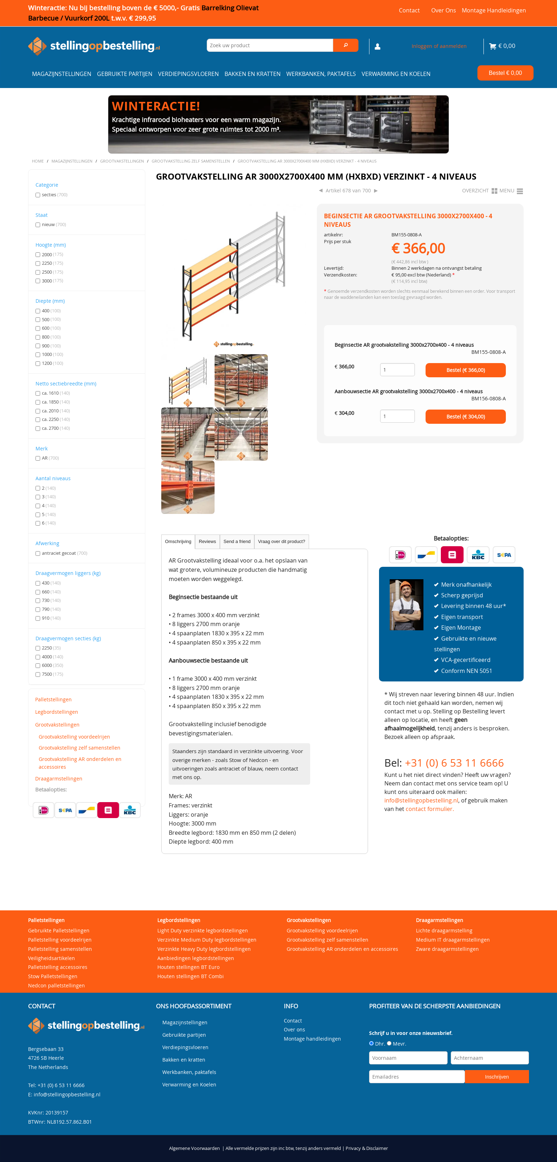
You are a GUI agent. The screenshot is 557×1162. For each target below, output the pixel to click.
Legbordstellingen (56, 711)
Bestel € (505, 73)
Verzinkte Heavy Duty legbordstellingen (204, 949)
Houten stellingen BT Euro (188, 967)
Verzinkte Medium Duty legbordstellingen (206, 939)
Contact (409, 10)
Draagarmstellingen (58, 778)
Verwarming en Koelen (396, 74)
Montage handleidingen (494, 10)
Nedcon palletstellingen (56, 985)
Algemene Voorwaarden (194, 1148)
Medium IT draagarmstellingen (453, 939)
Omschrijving (178, 541)
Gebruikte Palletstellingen (59, 930)
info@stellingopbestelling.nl (421, 800)
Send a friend (236, 541)
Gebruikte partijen (124, 74)
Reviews (207, 541)
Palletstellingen (53, 699)
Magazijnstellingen (61, 74)
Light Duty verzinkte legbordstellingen (202, 930)
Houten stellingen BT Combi (190, 976)
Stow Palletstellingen (52, 976)
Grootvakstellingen (57, 724)
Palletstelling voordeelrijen (60, 939)
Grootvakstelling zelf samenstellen (79, 747)
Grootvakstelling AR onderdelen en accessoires (80, 763)
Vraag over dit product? (281, 541)
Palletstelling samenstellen (60, 949)
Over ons (443, 10)
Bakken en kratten (253, 74)
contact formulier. (430, 809)
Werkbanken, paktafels (321, 74)
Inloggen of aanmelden (439, 46)
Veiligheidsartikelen (51, 958)
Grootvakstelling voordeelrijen (74, 736)
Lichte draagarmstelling (444, 930)
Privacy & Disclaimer (367, 1148)
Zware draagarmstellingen (447, 949)
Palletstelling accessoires (57, 967)
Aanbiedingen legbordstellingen (195, 958)
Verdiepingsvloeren (188, 74)
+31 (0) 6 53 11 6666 (454, 762)
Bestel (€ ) (466, 370)
